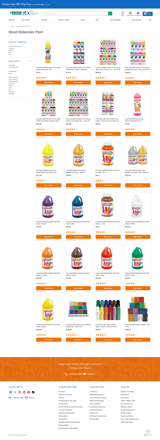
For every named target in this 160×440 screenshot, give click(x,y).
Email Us (91, 374)
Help (123, 14)
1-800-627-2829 (75, 374)
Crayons (11, 48)
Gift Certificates (95, 404)
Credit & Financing (96, 410)
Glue (10, 52)
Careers (61, 397)
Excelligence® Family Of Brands (69, 422)
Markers (11, 50)
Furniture (44, 20)
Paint (10, 54)
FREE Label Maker (127, 422)
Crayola (11, 83)
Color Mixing (13, 79)
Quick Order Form (127, 404)
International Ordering (97, 407)
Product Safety (64, 425)
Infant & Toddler (63, 20)
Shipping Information (97, 394)
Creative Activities (127, 416)
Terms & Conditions (65, 410)
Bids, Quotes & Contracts (98, 416)
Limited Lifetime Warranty (67, 401)
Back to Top (147, 433)
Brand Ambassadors (128, 410)
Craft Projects (13, 81)
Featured (11, 20)
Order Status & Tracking (98, 397)
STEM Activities (126, 413)
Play (97, 20)
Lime (10, 88)
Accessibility (63, 419)
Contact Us (93, 391)
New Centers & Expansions (130, 419)
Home (12, 26)
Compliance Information (67, 413)
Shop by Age (136, 20)
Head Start (124, 397)
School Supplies (115, 20)
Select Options (49, 82)
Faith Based (125, 394)
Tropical (11, 92)
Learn (82, 20)
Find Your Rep (94, 419)
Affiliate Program (126, 407)
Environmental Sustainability (68, 428)
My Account (93, 413)
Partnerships (63, 416)
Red (10, 90)
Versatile (11, 94)
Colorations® (13, 67)
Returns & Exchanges (97, 401)
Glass (10, 73)
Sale (150, 20)
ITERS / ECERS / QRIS (128, 401)
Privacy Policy (63, 404)
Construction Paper (15, 46)
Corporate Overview (65, 394)
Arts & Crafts (25, 20)
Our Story (62, 391)
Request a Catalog (127, 391)
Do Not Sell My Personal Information (71, 407)
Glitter (11, 85)
